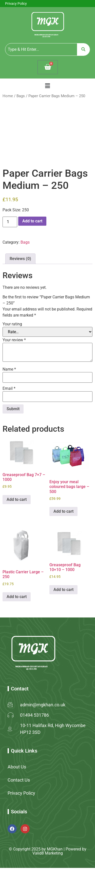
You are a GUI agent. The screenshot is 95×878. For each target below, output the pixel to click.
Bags (20, 96)
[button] (47, 86)
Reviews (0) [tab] (20, 258)
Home (8, 96)
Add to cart (32, 221)
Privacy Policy (16, 4)
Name (9, 369)
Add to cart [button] (17, 499)
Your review (14, 340)
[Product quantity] (10, 222)
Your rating (12, 324)
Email (9, 388)
